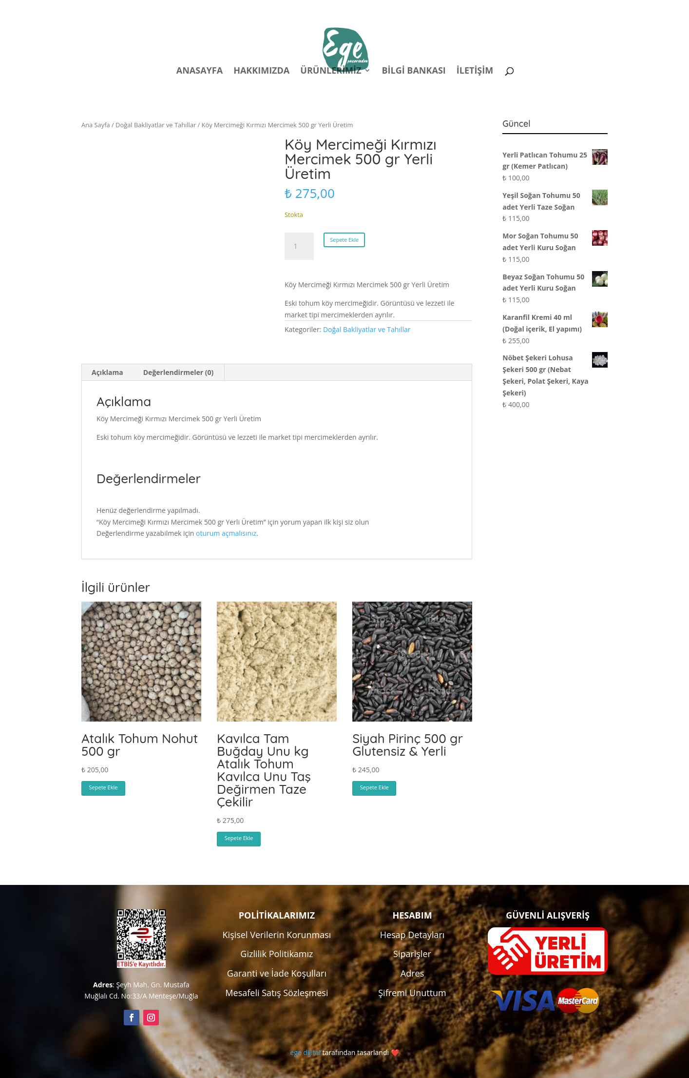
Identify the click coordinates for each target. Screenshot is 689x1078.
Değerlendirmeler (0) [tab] (178, 372)
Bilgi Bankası (413, 71)
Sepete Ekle (344, 239)
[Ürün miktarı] (299, 246)
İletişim (475, 71)
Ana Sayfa (95, 124)
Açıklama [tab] (107, 372)
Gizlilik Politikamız (276, 954)
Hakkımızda (261, 71)
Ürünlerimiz (330, 71)
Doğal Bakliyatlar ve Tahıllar (155, 124)
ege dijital (305, 1052)
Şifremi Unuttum (412, 993)
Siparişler (412, 954)
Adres (412, 973)
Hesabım (480, 9)
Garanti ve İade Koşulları (276, 973)
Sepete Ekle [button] (103, 787)
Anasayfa (199, 71)
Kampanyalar (539, 9)
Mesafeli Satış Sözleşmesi (276, 993)
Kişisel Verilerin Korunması (277, 935)
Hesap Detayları (412, 935)
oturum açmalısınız (226, 533)
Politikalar (425, 9)
